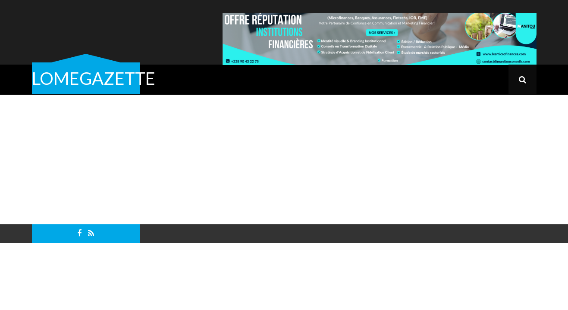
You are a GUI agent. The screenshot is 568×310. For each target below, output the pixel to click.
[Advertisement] (284, 159)
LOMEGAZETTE (93, 78)
